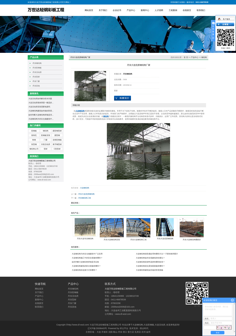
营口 (125, 332)
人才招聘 (159, 10)
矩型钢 (34, 144)
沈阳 (110, 332)
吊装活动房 (45, 144)
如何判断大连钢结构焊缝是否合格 (85, 262)
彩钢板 (34, 131)
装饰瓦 (34, 135)
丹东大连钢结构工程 (138, 240)
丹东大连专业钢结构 (85, 239)
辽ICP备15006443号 (97, 328)
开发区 (104, 332)
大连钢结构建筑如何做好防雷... (40, 111)
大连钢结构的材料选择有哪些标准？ (150, 262)
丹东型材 (36, 77)
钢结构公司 (34, 149)
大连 (99, 332)
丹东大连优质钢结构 (86, 194)
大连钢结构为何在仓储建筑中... (40, 119)
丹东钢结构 (37, 63)
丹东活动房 (37, 72)
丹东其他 (36, 86)
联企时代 (144, 328)
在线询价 (122, 98)
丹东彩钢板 (37, 68)
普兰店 (131, 332)
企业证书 (117, 10)
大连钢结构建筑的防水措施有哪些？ (86, 266)
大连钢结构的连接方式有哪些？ (84, 270)
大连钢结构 (84, 188)
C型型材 (57, 149)
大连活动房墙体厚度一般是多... (40, 103)
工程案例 (173, 10)
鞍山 (115, 332)
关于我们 (103, 10)
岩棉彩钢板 (57, 140)
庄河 (143, 332)
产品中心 (131, 10)
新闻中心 (145, 10)
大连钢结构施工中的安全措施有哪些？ (87, 258)
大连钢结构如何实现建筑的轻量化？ (150, 258)
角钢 (34, 140)
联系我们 (201, 10)
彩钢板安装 (45, 135)
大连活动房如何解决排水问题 (40, 99)
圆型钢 (57, 135)
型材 (45, 149)
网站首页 (89, 10)
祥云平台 (124, 328)
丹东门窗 (36, 81)
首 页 (186, 57)
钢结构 (45, 131)
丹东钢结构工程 (84, 198)
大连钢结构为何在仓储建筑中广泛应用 (87, 254)
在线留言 (187, 10)
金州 (148, 332)
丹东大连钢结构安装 (112, 240)
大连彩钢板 (149, 325)
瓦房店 (138, 332)
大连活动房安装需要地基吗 (39, 107)
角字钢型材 (57, 144)
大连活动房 (160, 325)
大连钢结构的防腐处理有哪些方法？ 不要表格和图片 (157, 254)
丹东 (120, 332)
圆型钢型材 (57, 131)
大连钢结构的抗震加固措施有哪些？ (150, 266)
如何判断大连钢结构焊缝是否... (40, 115)
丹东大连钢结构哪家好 (192, 240)
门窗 (45, 140)
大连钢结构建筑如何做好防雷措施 (149, 270)
